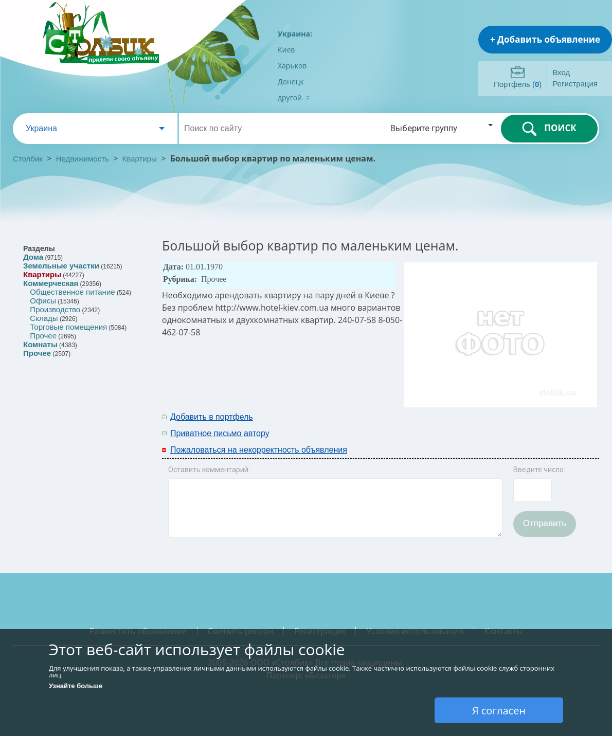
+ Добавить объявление (545, 39)
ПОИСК (549, 128)
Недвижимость (82, 158)
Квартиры (139, 158)
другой (294, 97)
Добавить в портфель (211, 416)
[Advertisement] (464, 424)
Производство (55, 309)
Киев (286, 50)
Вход (561, 72)
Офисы (43, 300)
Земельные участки (61, 265)
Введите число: (539, 469)
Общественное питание (72, 292)
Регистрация (575, 83)
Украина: (295, 34)
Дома (33, 257)
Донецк (291, 81)
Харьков (292, 65)
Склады (44, 318)
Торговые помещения (68, 326)
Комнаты (40, 344)
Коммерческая (50, 283)
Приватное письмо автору (219, 433)
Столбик (28, 158)
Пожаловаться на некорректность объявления (258, 449)
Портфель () (518, 84)
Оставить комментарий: (209, 469)
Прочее (43, 335)
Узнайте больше (75, 686)
